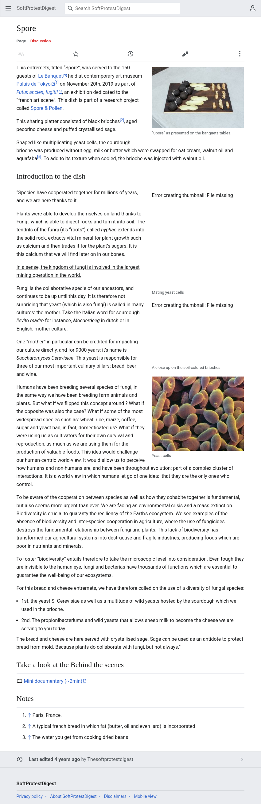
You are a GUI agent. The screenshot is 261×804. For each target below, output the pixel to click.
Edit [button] (186, 57)
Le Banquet (50, 76)
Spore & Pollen (46, 108)
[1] (57, 82)
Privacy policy (30, 796)
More (242, 57)
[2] (122, 120)
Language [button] (23, 57)
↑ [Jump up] (29, 715)
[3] (39, 157)
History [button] (132, 57)
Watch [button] (78, 57)
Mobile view (145, 796)
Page (21, 40)
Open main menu (10, 11)
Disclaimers (115, 796)
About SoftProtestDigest (73, 796)
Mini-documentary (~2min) (53, 681)
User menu (255, 11)
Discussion (40, 40)
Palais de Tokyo (34, 84)
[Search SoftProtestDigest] (122, 8)
